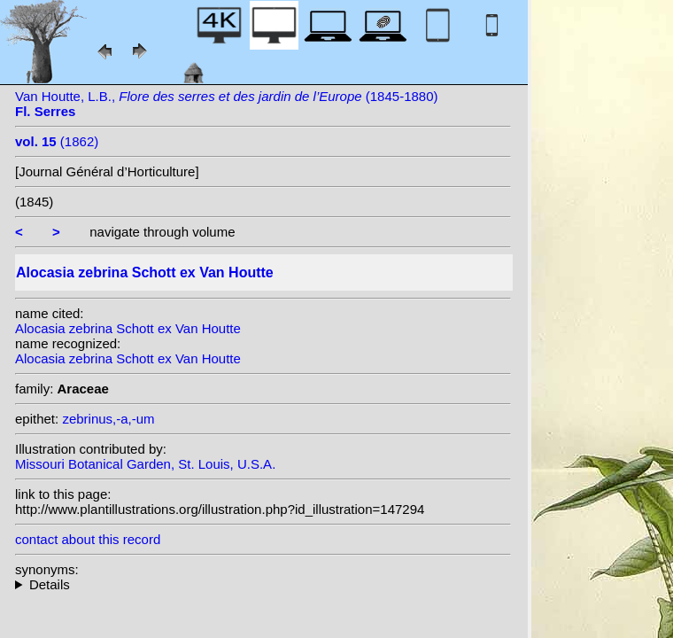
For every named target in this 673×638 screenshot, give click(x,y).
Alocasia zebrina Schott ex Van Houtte (128, 328)
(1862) (56, 141)
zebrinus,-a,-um (108, 418)
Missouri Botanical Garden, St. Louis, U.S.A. (145, 463)
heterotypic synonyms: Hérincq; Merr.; (263, 584)
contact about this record (87, 539)
